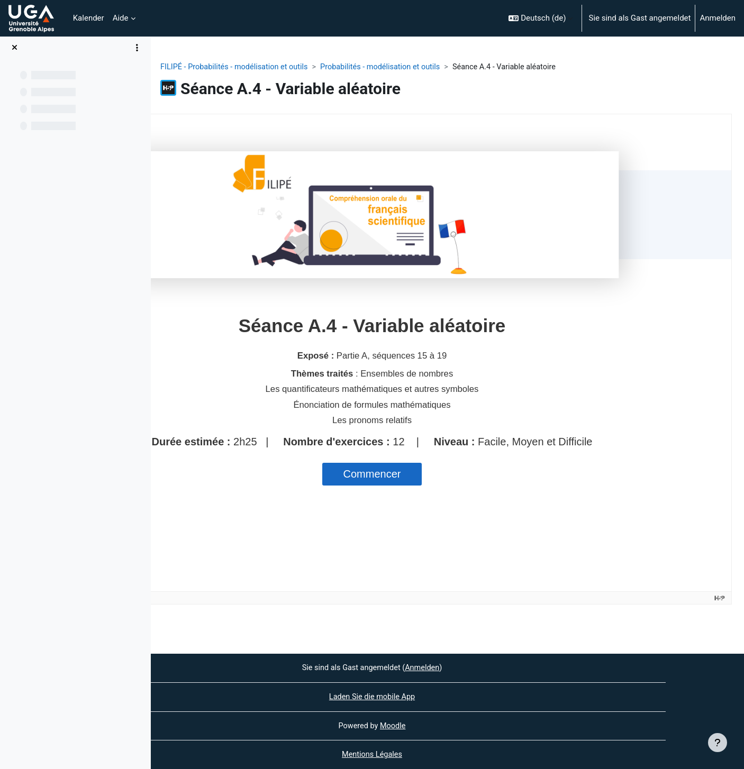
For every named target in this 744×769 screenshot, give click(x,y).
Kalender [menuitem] (88, 18)
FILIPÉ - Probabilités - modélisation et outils (312, 67)
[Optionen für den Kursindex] (137, 47)
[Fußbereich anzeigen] (717, 742)
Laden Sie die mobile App (447, 696)
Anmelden (718, 18)
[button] (540, 18)
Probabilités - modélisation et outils (463, 67)
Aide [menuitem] (121, 18)
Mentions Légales (447, 754)
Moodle (469, 725)
